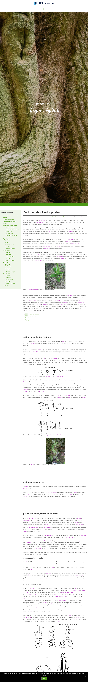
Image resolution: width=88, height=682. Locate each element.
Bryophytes (6, 239)
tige (31, 569)
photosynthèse (75, 243)
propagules (47, 248)
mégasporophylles (66, 395)
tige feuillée (49, 376)
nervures (41, 391)
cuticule (71, 239)
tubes (76, 522)
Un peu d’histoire (10, 227)
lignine (38, 254)
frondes (58, 395)
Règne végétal (60, 216)
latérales (25, 389)
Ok (44, 678)
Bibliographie (6, 285)
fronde (32, 464)
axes (49, 231)
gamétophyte (48, 527)
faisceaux (48, 573)
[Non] (86, 677)
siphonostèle (59, 596)
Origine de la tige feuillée (32, 314)
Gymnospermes (7, 262)
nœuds (45, 602)
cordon (47, 524)
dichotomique (67, 380)
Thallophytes (32, 518)
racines (70, 295)
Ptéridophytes (7, 250)
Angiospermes (7, 273)
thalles (65, 302)
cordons (55, 358)
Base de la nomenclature (12, 229)
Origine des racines (30, 316)
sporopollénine (46, 246)
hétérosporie (39, 222)
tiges (61, 304)
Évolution (7, 246)
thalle (63, 341)
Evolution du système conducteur (34, 318)
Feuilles (30, 289)
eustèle (26, 610)
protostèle (70, 592)
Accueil (54, 216)
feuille (84, 397)
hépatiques (81, 302)
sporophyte (42, 220)
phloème (63, 592)
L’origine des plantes (8, 219)
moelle (25, 598)
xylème (72, 590)
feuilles (71, 231)
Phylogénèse (28, 320)
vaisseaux (83, 535)
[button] (44, 9)
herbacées (70, 610)
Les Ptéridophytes (69, 216)
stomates (68, 241)
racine (26, 486)
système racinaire (52, 492)
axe (40, 349)
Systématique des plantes (10, 225)
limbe (26, 391)
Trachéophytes (68, 537)
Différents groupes (10, 248)
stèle (26, 562)
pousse (33, 343)
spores (58, 246)
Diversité (7, 241)
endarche (77, 590)
